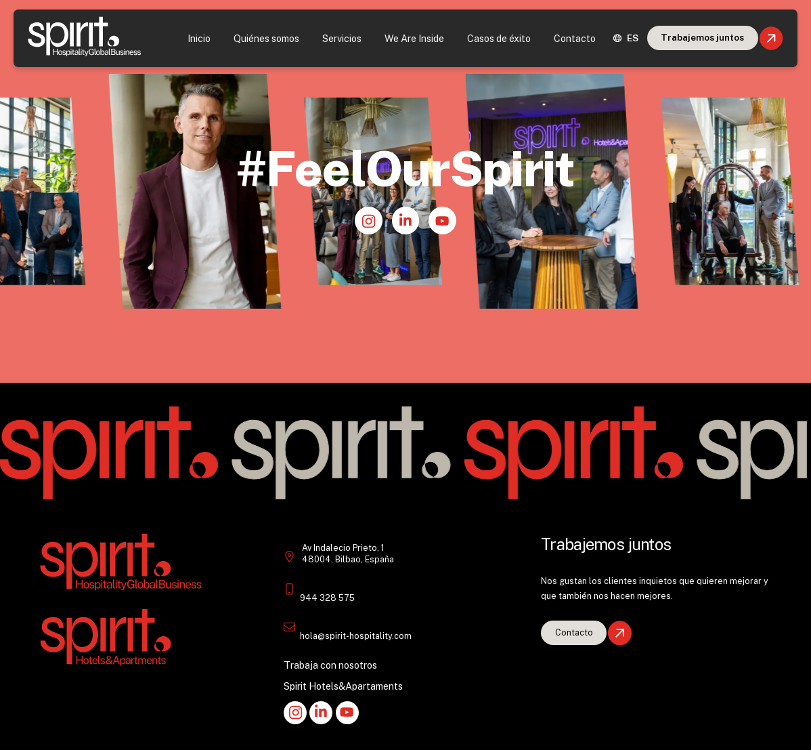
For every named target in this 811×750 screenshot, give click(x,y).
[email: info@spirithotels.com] (289, 627)
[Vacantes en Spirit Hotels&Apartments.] (574, 633)
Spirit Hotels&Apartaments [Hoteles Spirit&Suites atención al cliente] (343, 686)
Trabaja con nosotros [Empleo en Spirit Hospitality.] (330, 665)
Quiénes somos (266, 38)
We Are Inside (414, 38)
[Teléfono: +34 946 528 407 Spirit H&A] (289, 589)
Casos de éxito (499, 38)
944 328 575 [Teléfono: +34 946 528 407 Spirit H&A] (327, 598)
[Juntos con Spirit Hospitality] (702, 38)
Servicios (341, 38)
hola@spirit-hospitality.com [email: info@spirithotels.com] (356, 636)
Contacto (575, 38)
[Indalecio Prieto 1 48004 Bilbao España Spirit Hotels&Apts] (289, 557)
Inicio (199, 38)
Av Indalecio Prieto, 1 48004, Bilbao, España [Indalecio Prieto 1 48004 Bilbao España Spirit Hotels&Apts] (348, 554)
